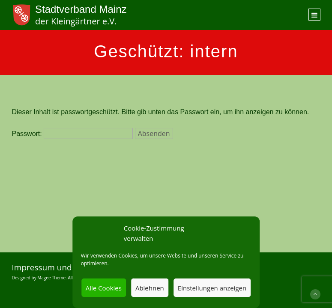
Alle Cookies (104, 288)
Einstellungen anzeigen (212, 288)
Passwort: (72, 133)
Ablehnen (149, 288)
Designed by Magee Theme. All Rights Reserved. (59, 278)
